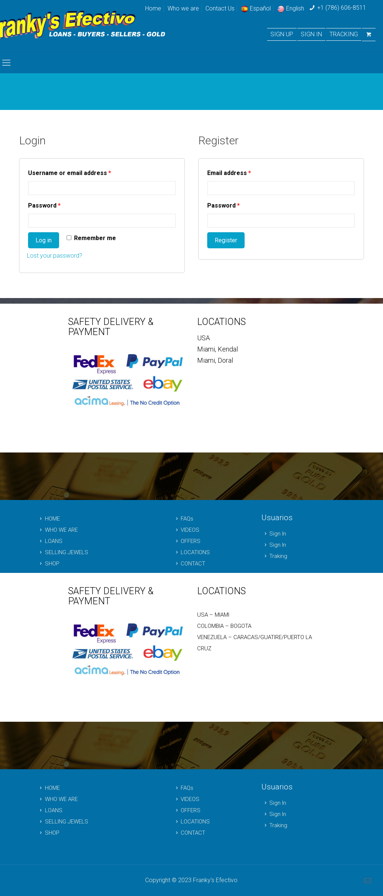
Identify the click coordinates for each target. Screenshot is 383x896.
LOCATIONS (191, 552)
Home (153, 8)
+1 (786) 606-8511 (341, 7)
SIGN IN (311, 34)
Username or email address (69, 173)
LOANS (49, 541)
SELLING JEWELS (62, 552)
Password (44, 205)
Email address (229, 173)
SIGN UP (281, 34)
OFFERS (186, 541)
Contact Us (220, 8)
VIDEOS (186, 530)
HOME (48, 518)
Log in (44, 240)
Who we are (183, 8)
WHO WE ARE (57, 530)
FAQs (183, 518)
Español (256, 8)
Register (226, 240)
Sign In (273, 533)
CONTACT (189, 563)
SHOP (48, 563)
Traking (274, 556)
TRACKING (344, 34)
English (290, 8)
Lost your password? (54, 255)
